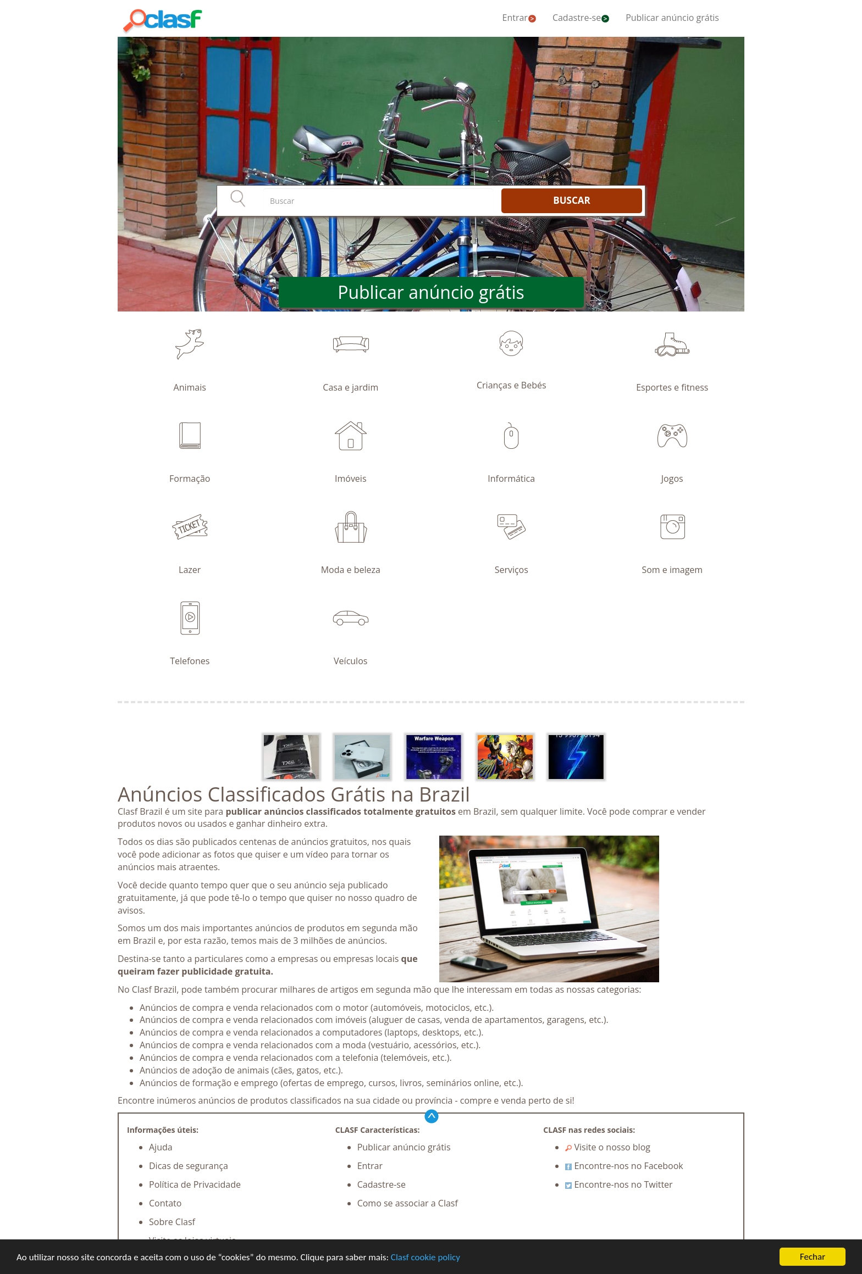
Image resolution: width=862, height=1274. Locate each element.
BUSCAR (571, 200)
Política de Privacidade (195, 1184)
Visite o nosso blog (607, 1147)
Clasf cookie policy (425, 1257)
